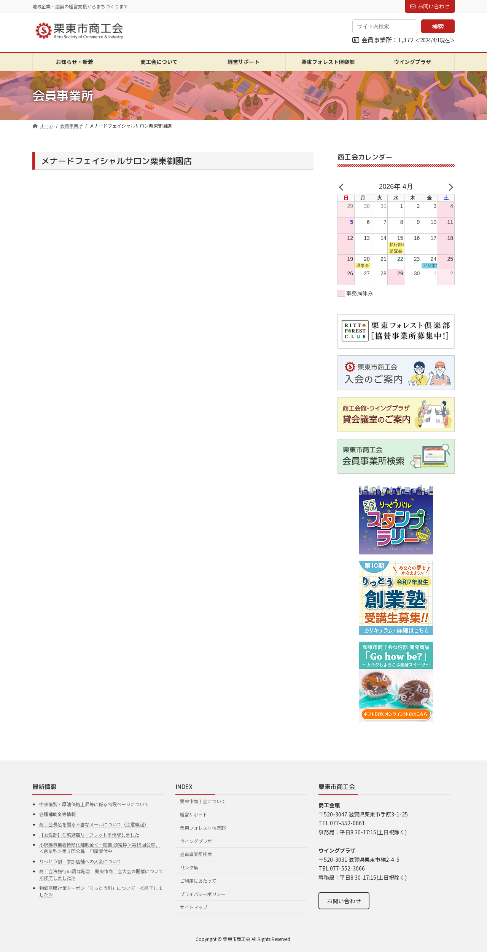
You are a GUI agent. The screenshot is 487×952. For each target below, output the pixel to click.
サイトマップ (193, 907)
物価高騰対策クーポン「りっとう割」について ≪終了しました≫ (100, 891)
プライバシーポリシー (203, 894)
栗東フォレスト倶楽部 (203, 827)
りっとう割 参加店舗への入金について (80, 861)
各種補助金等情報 (57, 814)
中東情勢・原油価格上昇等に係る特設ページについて (94, 804)
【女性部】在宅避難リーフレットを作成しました (89, 834)
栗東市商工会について (203, 801)
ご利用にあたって (198, 880)
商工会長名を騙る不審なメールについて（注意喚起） (94, 824)
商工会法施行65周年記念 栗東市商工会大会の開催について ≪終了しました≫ (103, 874)
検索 (438, 26)
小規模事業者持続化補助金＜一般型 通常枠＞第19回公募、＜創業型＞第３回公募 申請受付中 (99, 847)
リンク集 (189, 867)
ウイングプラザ (196, 840)
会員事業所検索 (196, 854)
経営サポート (193, 814)
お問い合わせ (430, 6)
